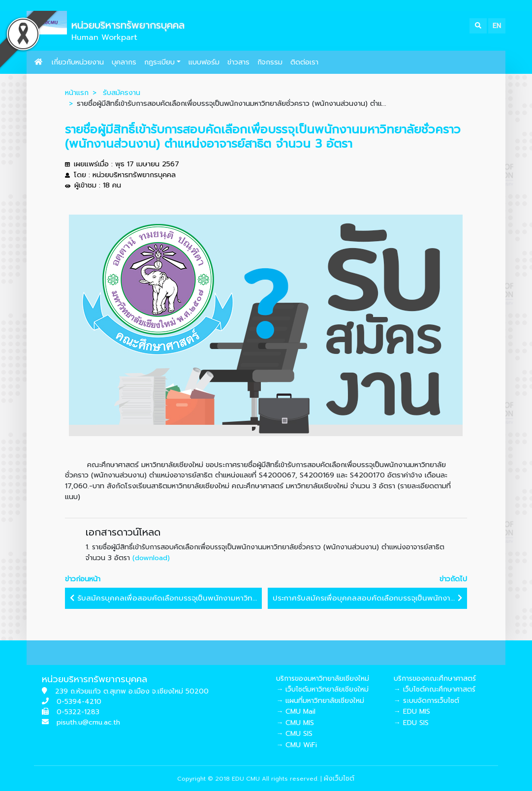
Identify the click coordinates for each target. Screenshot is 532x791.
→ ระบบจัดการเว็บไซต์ (426, 701)
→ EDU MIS (412, 711)
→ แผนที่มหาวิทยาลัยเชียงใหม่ (320, 701)
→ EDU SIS (411, 723)
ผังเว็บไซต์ (339, 778)
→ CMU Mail (295, 711)
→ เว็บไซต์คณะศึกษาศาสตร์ (434, 689)
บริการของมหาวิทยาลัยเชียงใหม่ (322, 678)
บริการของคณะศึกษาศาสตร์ (435, 678)
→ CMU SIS (294, 733)
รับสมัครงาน (121, 92)
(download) (151, 557)
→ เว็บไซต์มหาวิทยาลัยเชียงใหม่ (322, 689)
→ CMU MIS (295, 723)
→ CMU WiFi (296, 745)
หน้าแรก (77, 92)
